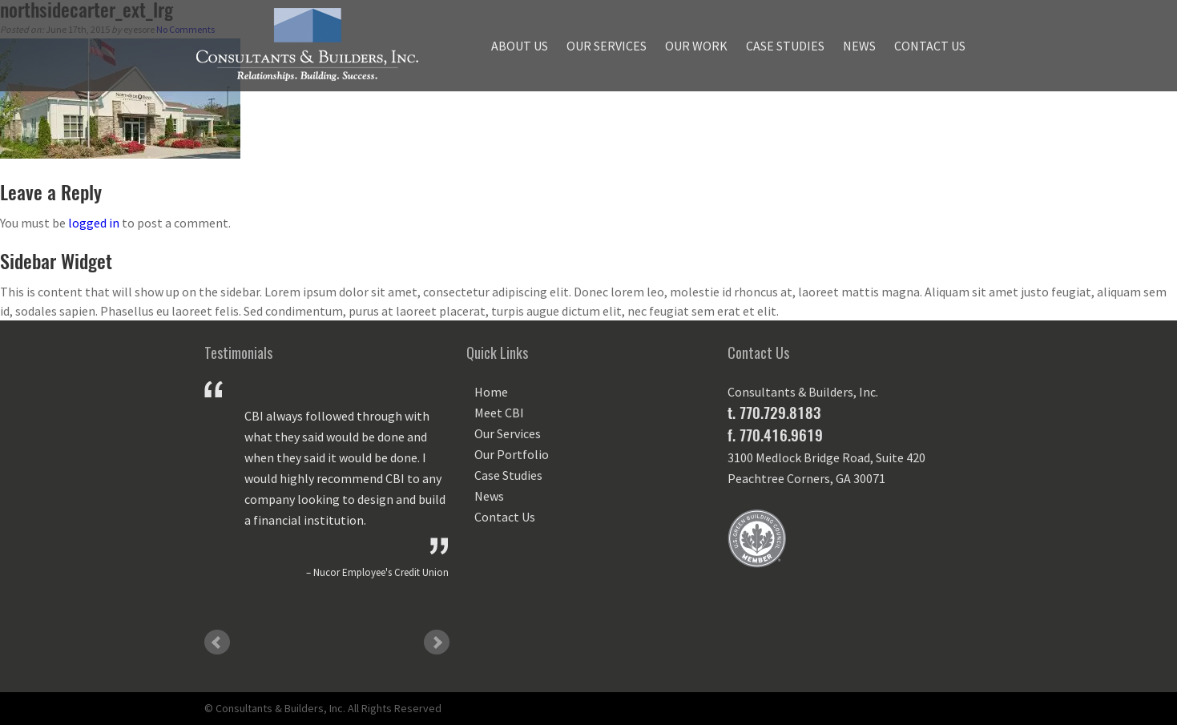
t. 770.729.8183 (774, 412)
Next (436, 642)
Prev (217, 642)
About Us (519, 46)
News (859, 46)
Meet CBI (499, 413)
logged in (93, 223)
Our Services (606, 46)
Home (491, 392)
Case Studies (785, 46)
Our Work (696, 46)
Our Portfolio (511, 454)
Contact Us (929, 46)
